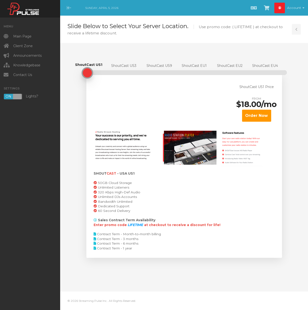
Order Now (256, 115)
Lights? (21, 97)
